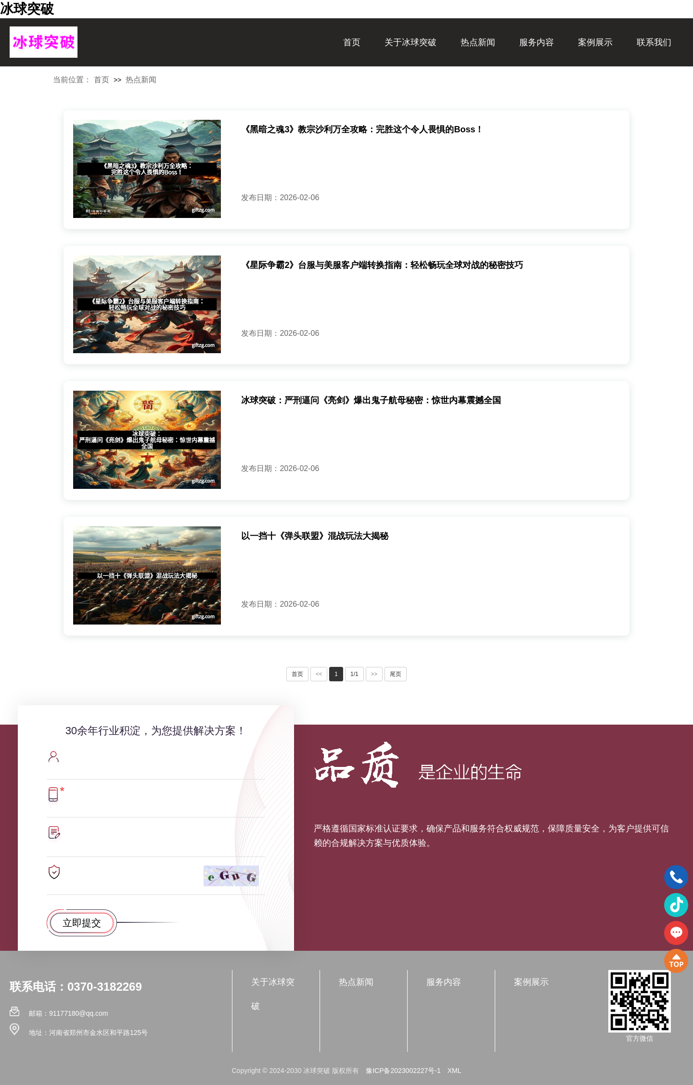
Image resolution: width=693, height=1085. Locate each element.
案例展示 (595, 42)
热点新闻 (478, 42)
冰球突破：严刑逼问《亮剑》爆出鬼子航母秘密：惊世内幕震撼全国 (371, 400)
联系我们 (654, 42)
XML (455, 1070)
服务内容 (536, 42)
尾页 (395, 674)
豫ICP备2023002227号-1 (403, 1070)
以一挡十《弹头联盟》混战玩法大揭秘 (314, 536)
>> (374, 674)
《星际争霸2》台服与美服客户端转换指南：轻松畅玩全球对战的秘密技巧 (382, 265)
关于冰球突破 (410, 42)
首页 (351, 42)
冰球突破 (27, 8)
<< (319, 674)
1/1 (354, 674)
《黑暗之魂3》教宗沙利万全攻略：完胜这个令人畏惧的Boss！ (362, 129)
